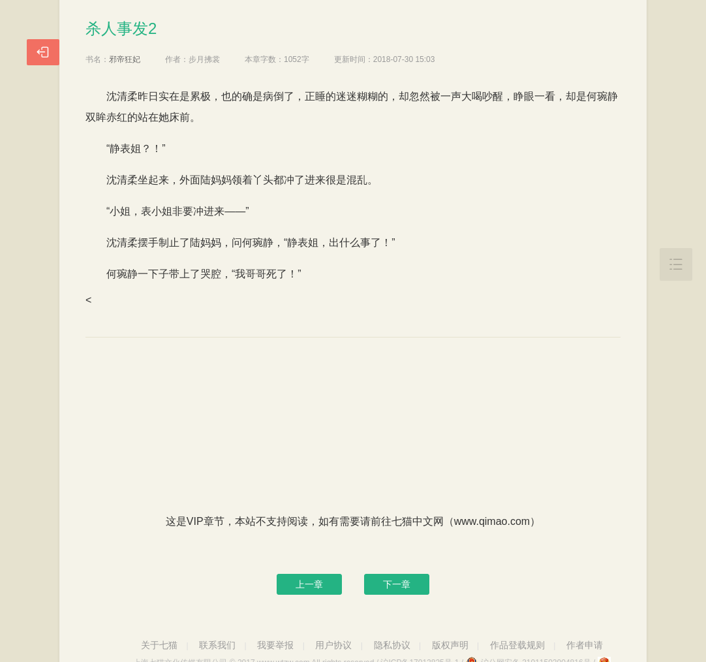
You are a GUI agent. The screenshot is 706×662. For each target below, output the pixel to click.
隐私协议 (392, 645)
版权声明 (450, 645)
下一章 (396, 584)
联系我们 (217, 645)
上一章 (309, 584)
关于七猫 (159, 645)
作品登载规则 (517, 645)
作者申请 (584, 645)
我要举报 (275, 645)
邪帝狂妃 (124, 59)
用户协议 (333, 645)
